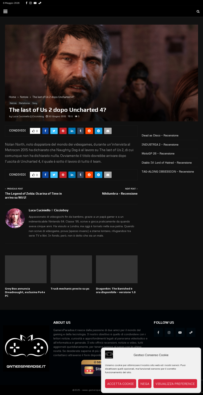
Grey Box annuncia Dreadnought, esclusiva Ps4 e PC (25, 292)
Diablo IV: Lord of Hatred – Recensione (167, 162)
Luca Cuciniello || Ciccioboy (28, 116)
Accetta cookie (120, 383)
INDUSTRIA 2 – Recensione (160, 144)
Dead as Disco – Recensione (160, 135)
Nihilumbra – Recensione (120, 193)
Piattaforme (24, 103)
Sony (34, 103)
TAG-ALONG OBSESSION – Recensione (168, 171)
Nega (144, 383)
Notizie (13, 103)
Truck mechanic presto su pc (70, 288)
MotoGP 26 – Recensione (158, 153)
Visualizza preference (175, 383)
